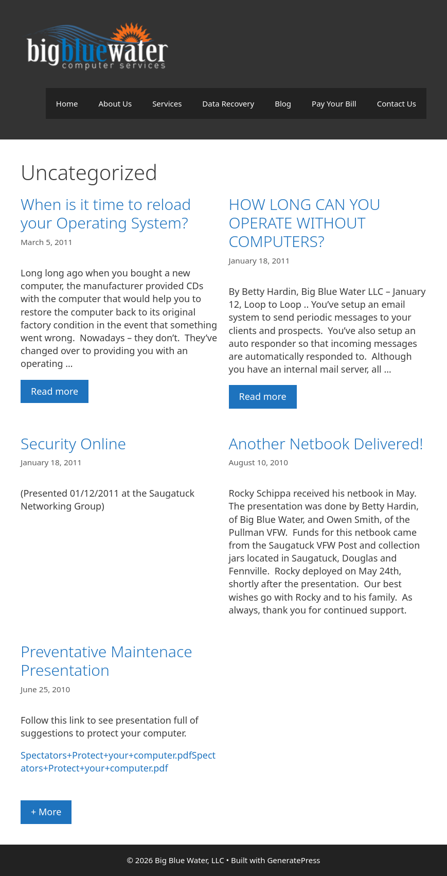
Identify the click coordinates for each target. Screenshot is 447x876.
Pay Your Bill (334, 103)
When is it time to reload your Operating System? (106, 213)
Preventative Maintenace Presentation (106, 660)
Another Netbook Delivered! (326, 443)
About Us (115, 103)
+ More (46, 811)
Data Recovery (228, 103)
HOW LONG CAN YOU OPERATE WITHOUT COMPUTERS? (305, 223)
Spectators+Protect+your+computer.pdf (106, 755)
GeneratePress (293, 860)
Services (167, 103)
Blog (283, 103)
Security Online (73, 443)
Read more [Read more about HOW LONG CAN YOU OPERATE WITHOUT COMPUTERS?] (263, 396)
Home (67, 103)
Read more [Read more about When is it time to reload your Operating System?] (54, 391)
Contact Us (396, 103)
